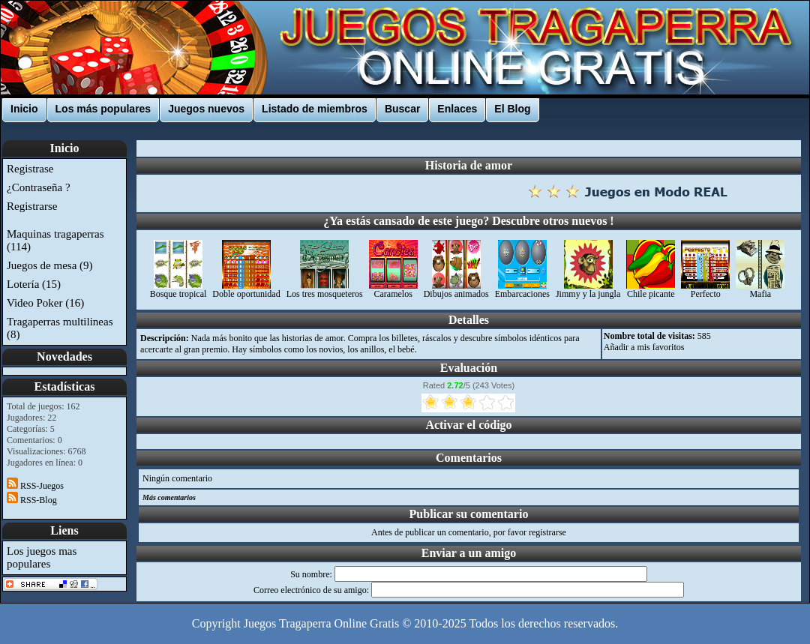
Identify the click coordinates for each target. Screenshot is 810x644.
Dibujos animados (456, 289)
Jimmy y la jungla (588, 289)
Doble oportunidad (246, 289)
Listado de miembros (315, 109)
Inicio (24, 109)
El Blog (512, 109)
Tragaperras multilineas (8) (60, 328)
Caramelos (393, 289)
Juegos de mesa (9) (50, 265)
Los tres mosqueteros (324, 289)
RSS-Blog (32, 500)
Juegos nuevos (206, 109)
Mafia (760, 289)
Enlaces (457, 109)
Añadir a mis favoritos (644, 347)
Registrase (30, 169)
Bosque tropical (178, 289)
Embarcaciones (522, 289)
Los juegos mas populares (41, 557)
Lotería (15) (34, 284)
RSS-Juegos (35, 486)
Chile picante (650, 289)
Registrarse (32, 206)
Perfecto (705, 289)
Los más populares (104, 109)
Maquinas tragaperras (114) (55, 240)
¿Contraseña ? (38, 187)
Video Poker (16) (45, 303)
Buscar (402, 109)
